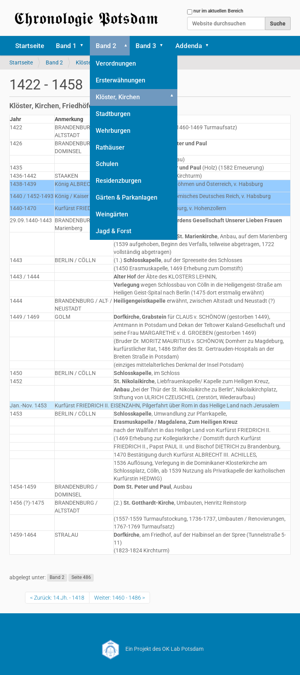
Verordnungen (116, 63)
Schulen (107, 164)
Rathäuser (110, 147)
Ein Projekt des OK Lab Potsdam (150, 649)
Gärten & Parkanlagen (126, 197)
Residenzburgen (118, 180)
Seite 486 (81, 577)
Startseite (29, 46)
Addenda (188, 46)
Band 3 (146, 46)
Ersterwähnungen (120, 80)
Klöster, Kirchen (118, 97)
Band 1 (66, 46)
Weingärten (112, 214)
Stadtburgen (113, 114)
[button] (84, 45)
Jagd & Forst (113, 231)
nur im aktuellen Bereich (218, 11)
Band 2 (106, 46)
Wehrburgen (113, 130)
